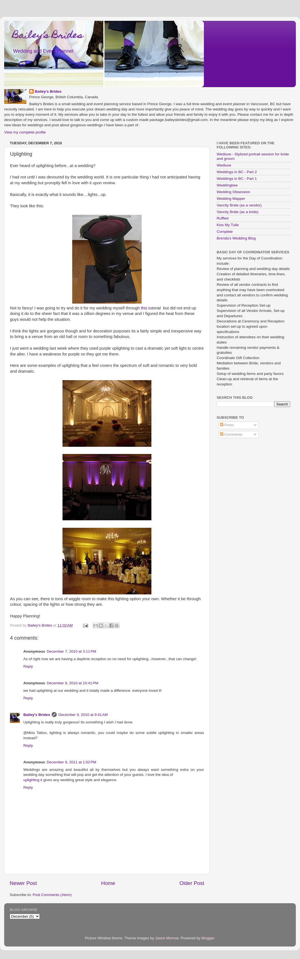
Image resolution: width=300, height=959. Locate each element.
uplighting (31, 780)
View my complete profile (25, 132)
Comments (231, 434)
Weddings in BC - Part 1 (237, 178)
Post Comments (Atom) (52, 895)
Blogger (207, 938)
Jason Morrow (167, 938)
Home (108, 883)
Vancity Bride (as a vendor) (239, 205)
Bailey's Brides (48, 91)
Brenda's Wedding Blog (236, 238)
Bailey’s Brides (47, 36)
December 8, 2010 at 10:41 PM (72, 683)
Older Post (191, 883)
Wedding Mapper (231, 198)
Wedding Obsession (233, 192)
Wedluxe (224, 165)
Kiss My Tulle (228, 225)
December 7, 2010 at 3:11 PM (71, 651)
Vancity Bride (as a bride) (238, 212)
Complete (225, 231)
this (144, 308)
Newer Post (23, 883)
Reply (28, 666)
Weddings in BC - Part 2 (237, 172)
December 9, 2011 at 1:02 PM (71, 762)
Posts (227, 425)
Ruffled (223, 218)
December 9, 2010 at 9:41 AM (83, 715)
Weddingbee (227, 185)
